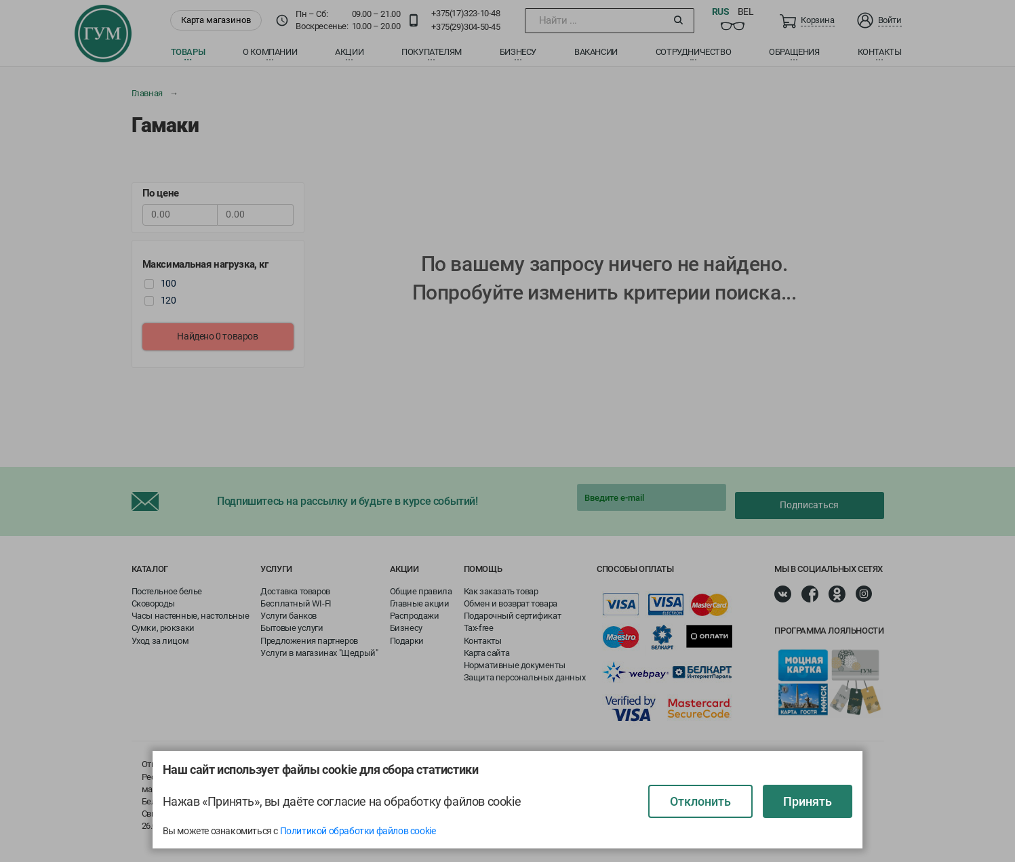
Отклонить (700, 801)
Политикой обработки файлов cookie (358, 830)
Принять (807, 801)
